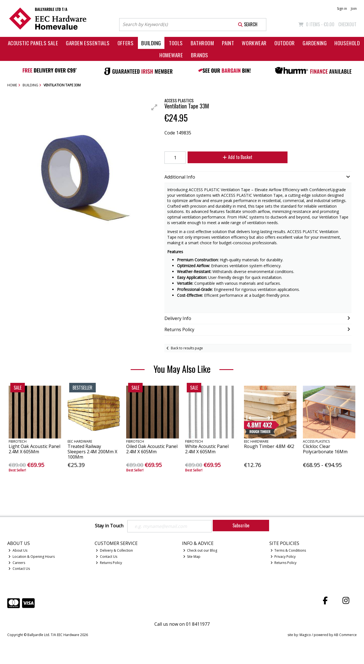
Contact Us (19, 568)
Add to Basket (237, 157)
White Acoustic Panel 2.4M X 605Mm (207, 449)
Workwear (254, 43)
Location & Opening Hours (31, 556)
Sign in (342, 8)
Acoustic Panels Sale (33, 43)
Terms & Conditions (288, 550)
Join (354, 8)
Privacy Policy (283, 556)
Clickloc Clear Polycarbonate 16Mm (325, 449)
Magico (305, 634)
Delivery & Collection (114, 550)
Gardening (315, 43)
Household (347, 43)
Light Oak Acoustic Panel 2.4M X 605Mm (34, 449)
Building (151, 43)
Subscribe (241, 525)
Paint (228, 43)
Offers (125, 43)
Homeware (171, 55)
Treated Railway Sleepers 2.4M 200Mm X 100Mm (92, 451)
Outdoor (284, 43)
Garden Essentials (88, 43)
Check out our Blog (200, 550)
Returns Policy (109, 562)
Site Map (192, 556)
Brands (199, 55)
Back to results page (187, 348)
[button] (154, 107)
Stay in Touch (109, 526)
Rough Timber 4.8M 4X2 (269, 446)
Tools (176, 43)
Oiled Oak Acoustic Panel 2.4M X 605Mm (152, 449)
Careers (16, 562)
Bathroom (202, 43)
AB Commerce (345, 634)
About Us (17, 550)
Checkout (347, 24)
